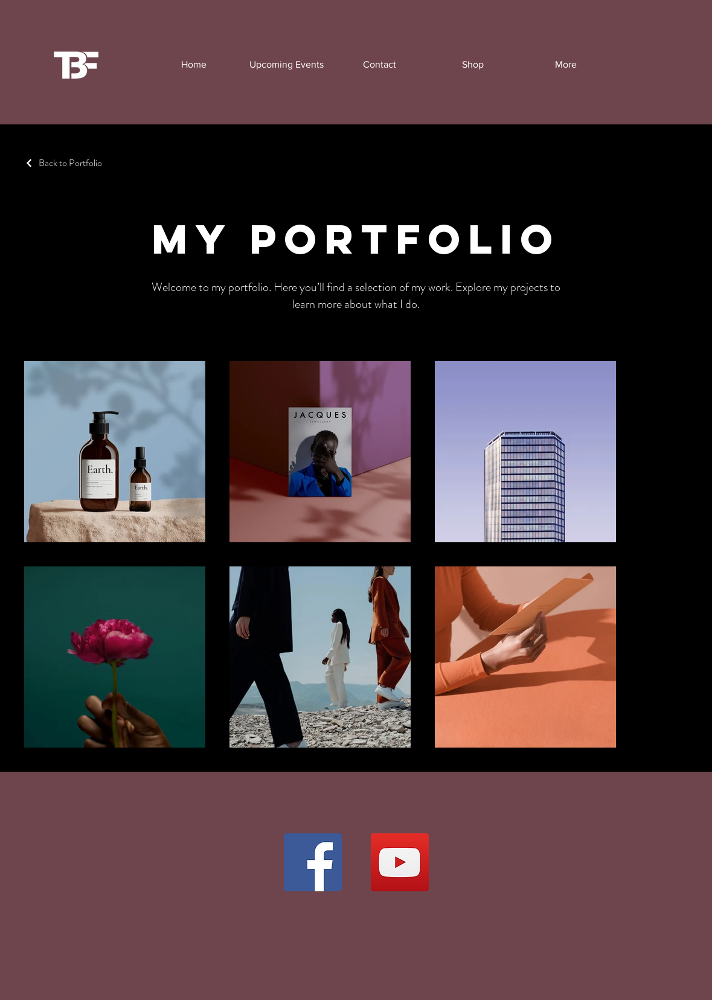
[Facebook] (313, 862)
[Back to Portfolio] (63, 163)
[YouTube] (400, 862)
